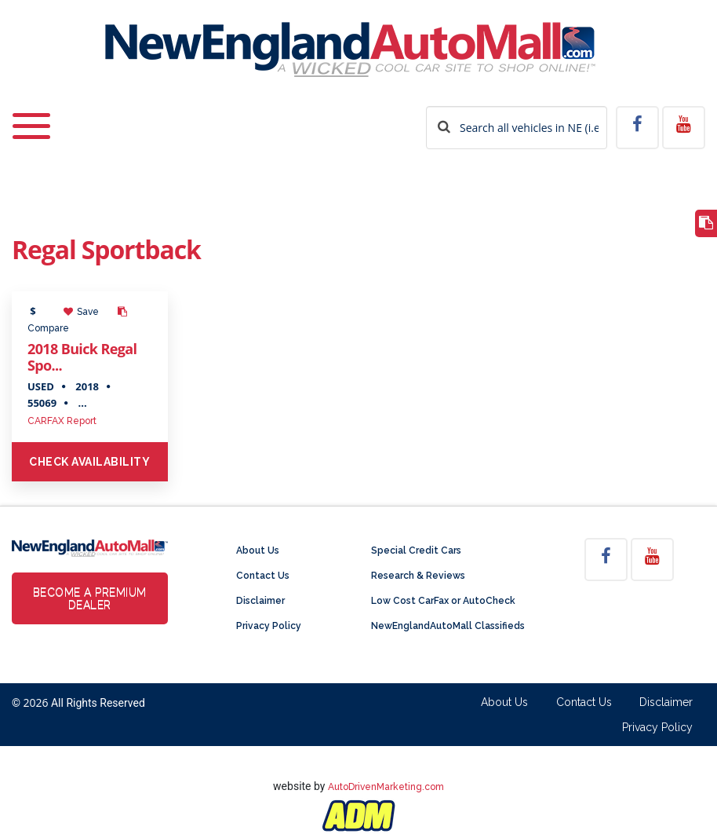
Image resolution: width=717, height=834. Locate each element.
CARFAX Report (61, 420)
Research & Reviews (418, 575)
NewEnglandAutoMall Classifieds (448, 625)
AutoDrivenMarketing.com (386, 786)
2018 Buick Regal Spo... (81, 357)
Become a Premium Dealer (90, 598)
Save (81, 311)
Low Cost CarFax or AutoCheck (443, 600)
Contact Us (262, 575)
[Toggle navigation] (31, 115)
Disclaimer (260, 600)
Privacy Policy (268, 625)
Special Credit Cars (416, 550)
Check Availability (89, 461)
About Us (257, 550)
